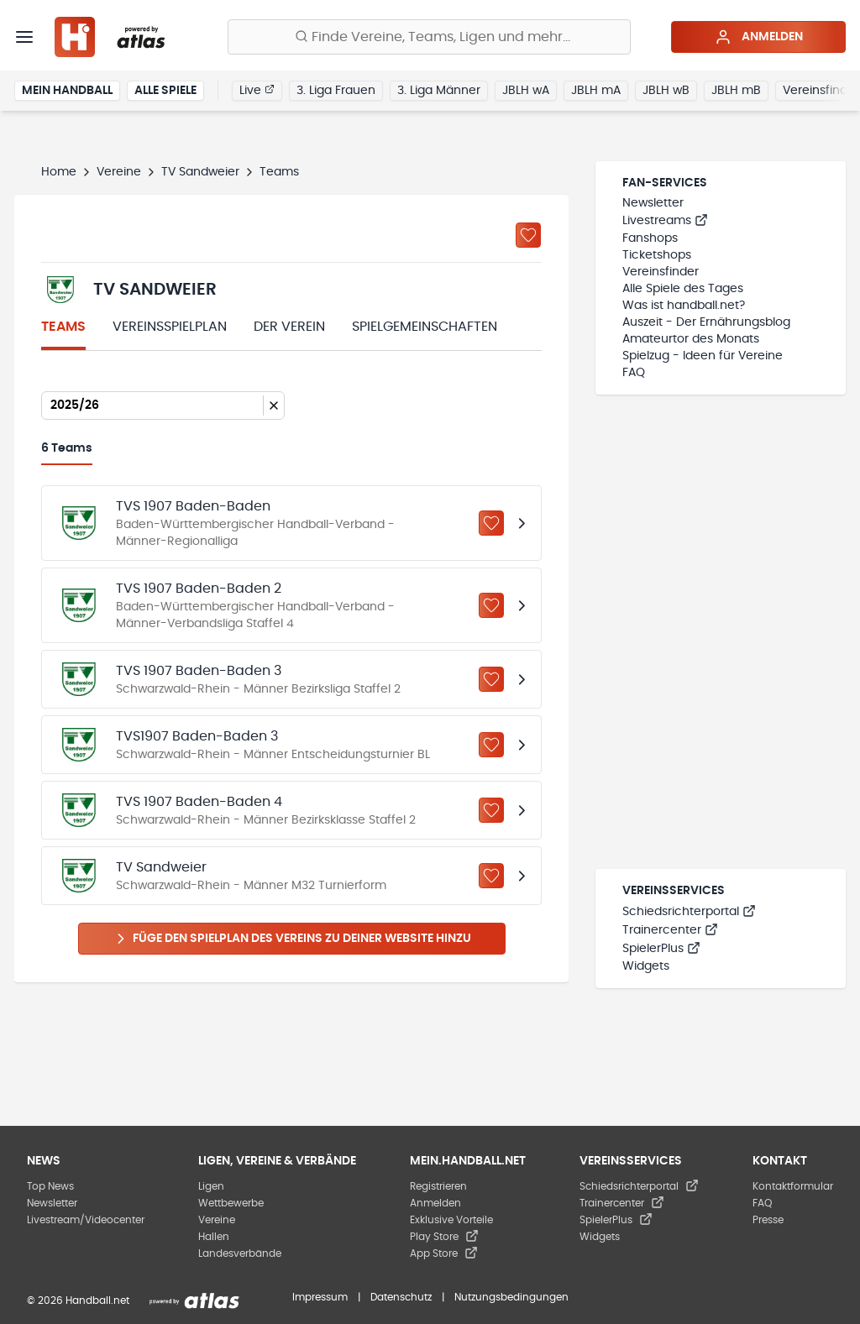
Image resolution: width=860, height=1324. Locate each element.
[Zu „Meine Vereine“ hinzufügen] (528, 235)
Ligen (211, 1186)
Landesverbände (239, 1253)
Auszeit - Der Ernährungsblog (706, 322)
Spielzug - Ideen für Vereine (702, 356)
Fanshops (650, 238)
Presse (768, 1220)
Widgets (645, 966)
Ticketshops (656, 255)
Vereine (119, 172)
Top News (50, 1186)
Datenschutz (401, 1297)
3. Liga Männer (438, 91)
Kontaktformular (792, 1186)
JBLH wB (666, 91)
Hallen (213, 1237)
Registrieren (438, 1186)
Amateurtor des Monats (690, 339)
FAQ (633, 373)
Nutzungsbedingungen (511, 1297)
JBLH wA (525, 91)
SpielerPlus (661, 948)
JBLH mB (736, 91)
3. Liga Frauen (335, 91)
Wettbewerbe (231, 1203)
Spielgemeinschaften (424, 326)
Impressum (320, 1297)
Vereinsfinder (660, 272)
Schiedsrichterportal (689, 912)
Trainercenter (670, 930)
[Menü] (24, 37)
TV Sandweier (200, 172)
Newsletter (653, 203)
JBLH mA (596, 91)
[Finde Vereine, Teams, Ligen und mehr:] (429, 37)
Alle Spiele (165, 91)
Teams (63, 326)
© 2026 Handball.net (78, 1300)
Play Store (444, 1237)
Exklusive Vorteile (451, 1220)
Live (257, 90)
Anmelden (759, 37)
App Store (444, 1253)
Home (58, 172)
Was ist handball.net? (683, 305)
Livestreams (665, 221)
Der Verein (289, 326)
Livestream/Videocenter (85, 1220)
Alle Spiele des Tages (682, 289)
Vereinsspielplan (170, 326)
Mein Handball (67, 91)
